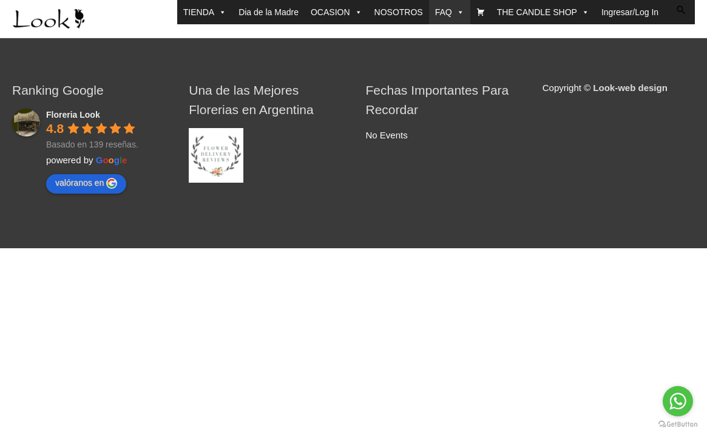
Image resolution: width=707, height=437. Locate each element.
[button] (680, 9)
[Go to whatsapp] (678, 401)
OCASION (336, 12)
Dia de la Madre (268, 12)
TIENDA (204, 12)
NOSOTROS (398, 12)
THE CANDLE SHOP (543, 12)
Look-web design (630, 88)
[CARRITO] (480, 12)
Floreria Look (73, 115)
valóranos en (86, 183)
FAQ (449, 12)
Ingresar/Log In (629, 12)
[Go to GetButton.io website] (677, 425)
